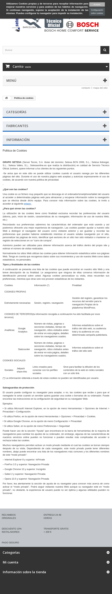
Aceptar (97, 4)
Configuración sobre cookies (97, 11)
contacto (86, 88)
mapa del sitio (100, 88)
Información (18, 140)
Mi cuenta (10, 562)
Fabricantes (17, 126)
